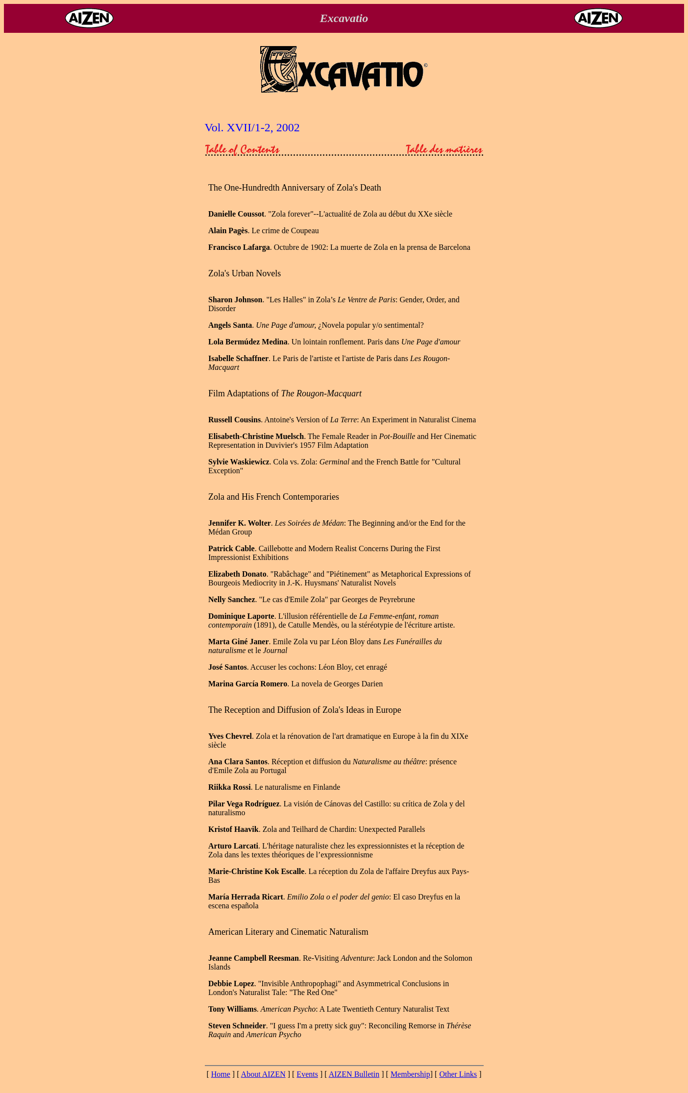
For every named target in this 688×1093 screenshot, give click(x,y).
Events (307, 1074)
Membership (410, 1074)
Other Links (458, 1074)
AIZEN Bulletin (354, 1074)
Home (220, 1074)
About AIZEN (263, 1074)
